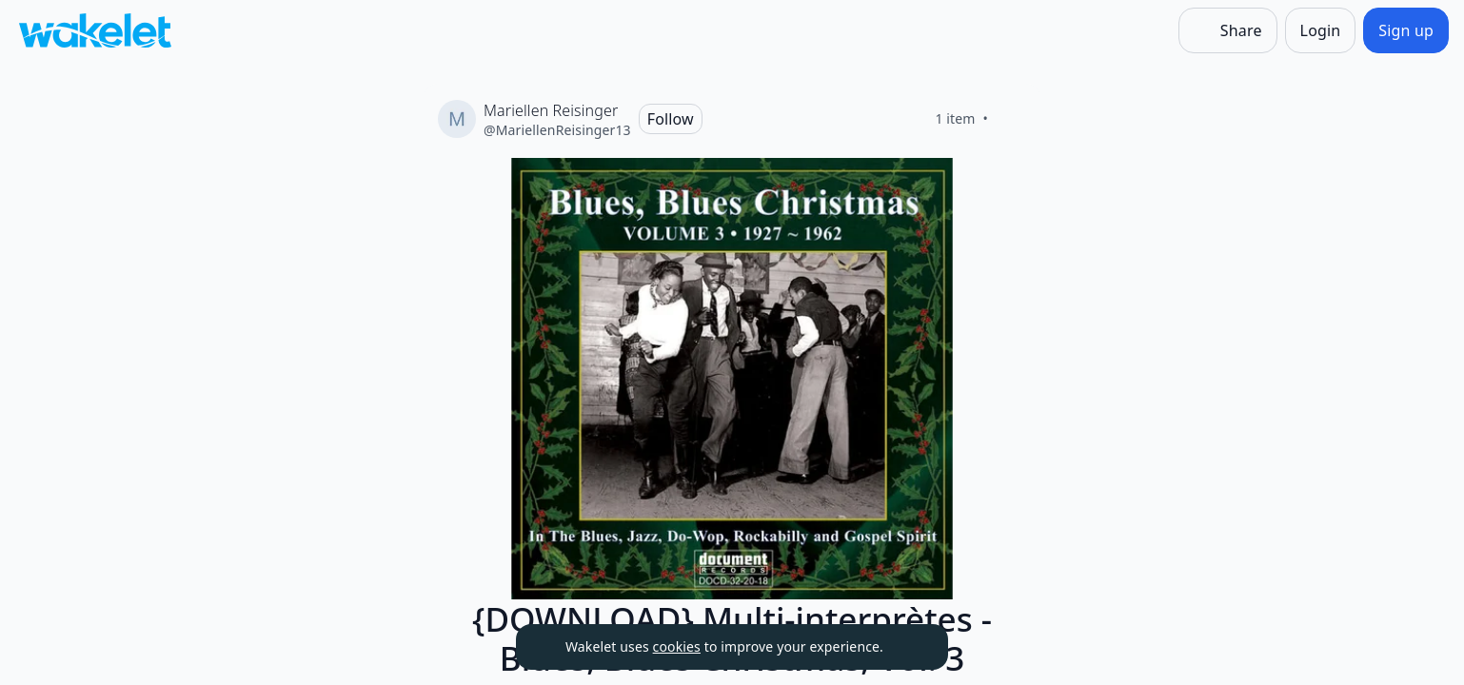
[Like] (1011, 119)
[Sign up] (1406, 30)
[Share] (1227, 30)
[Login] (1320, 30)
